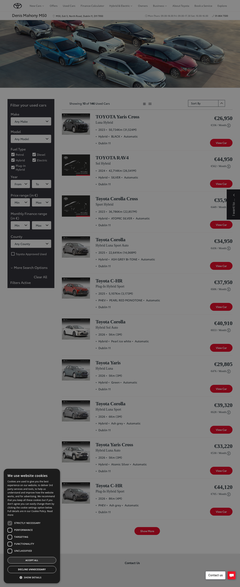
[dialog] (120, 293)
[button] (32, 577)
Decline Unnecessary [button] (32, 569)
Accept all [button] (32, 560)
